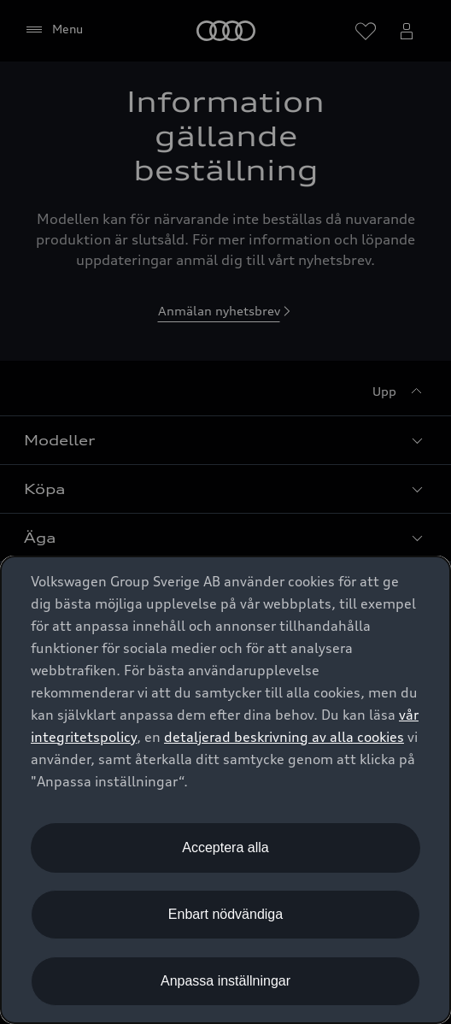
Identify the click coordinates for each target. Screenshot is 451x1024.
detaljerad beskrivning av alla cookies (284, 736)
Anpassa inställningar (225, 981)
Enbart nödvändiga (225, 914)
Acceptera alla (225, 847)
